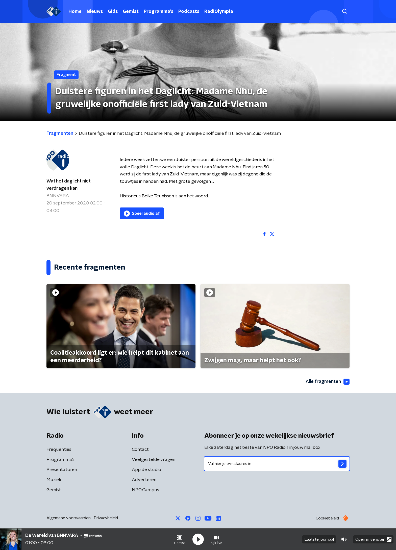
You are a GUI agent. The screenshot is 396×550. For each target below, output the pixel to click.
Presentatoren (61, 469)
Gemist (131, 11)
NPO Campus (145, 490)
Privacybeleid (106, 518)
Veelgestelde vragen (153, 459)
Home (75, 11)
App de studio (146, 469)
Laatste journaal (319, 539)
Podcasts (188, 11)
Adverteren (144, 480)
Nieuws (95, 11)
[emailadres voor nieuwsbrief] (277, 464)
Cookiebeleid (327, 518)
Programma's (158, 11)
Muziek (53, 480)
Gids (113, 11)
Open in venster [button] (373, 539)
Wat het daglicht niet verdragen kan (68, 185)
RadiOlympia (218, 11)
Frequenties (58, 449)
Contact (140, 449)
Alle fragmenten (328, 382)
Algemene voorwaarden (68, 518)
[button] (179, 539)
